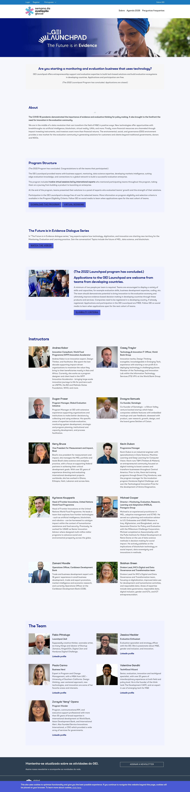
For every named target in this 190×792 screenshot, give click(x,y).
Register (36, 2)
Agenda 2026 (133, 11)
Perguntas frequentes (153, 11)
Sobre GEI (160, 2)
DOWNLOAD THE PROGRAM (45, 205)
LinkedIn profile (59, 657)
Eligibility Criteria (87, 312)
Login (28, 2)
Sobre (122, 11)
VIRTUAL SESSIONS (74, 205)
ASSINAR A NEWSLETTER (142, 764)
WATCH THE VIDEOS (41, 246)
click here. (77, 788)
